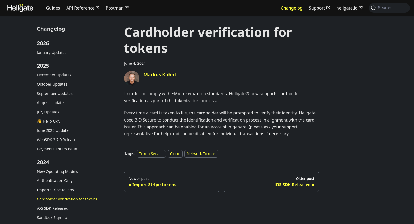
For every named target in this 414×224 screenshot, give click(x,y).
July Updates (48, 111)
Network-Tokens (201, 153)
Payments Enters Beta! (57, 148)
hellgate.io (349, 8)
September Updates (55, 93)
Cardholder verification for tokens (67, 199)
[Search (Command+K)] (389, 8)
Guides (53, 8)
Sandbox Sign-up (52, 217)
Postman (117, 8)
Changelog (292, 8)
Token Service (151, 153)
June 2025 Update (53, 130)
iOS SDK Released (52, 208)
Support (319, 8)
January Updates (51, 52)
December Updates (54, 74)
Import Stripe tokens (55, 189)
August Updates (51, 102)
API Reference (82, 8)
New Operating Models (57, 171)
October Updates (52, 84)
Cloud (175, 153)
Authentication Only (55, 180)
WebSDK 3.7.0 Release (56, 139)
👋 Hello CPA (48, 121)
